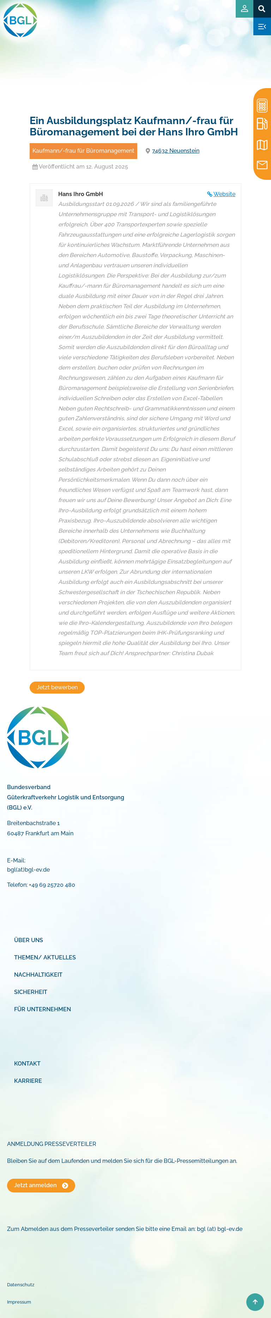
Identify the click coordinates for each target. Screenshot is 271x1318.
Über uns (28, 940)
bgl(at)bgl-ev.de (28, 869)
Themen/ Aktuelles (45, 957)
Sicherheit (30, 992)
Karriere (28, 1081)
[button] (262, 8)
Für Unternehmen (42, 1009)
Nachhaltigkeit (38, 974)
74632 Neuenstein (175, 150)
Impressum (19, 1302)
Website (224, 194)
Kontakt (27, 1063)
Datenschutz (20, 1284)
